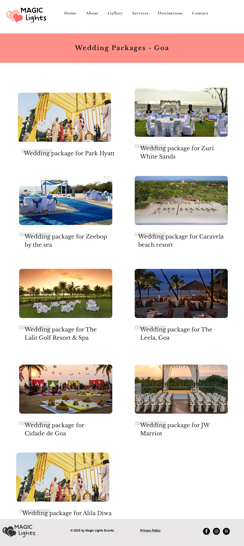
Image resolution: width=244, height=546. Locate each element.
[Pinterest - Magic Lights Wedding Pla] (226, 531)
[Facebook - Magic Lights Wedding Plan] (206, 531)
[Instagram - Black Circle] (216, 531)
